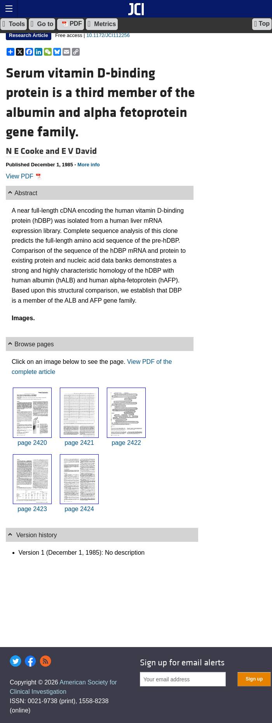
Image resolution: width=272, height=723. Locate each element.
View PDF (24, 176)
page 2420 (32, 442)
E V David (79, 151)
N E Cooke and (33, 151)
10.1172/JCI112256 (108, 35)
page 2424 (79, 509)
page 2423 (32, 509)
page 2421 (79, 442)
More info (88, 165)
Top (262, 23)
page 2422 (126, 442)
